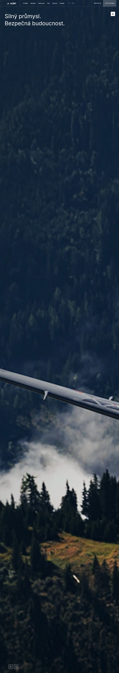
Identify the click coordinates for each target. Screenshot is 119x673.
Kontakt (62, 3)
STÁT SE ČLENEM (109, 3)
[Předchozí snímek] (11, 666)
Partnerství (41, 3)
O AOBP (25, 3)
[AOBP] (11, 3)
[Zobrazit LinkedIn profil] (113, 14)
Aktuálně (33, 3)
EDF (48, 3)
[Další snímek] (16, 666)
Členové (54, 3)
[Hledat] (68, 3)
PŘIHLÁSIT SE (97, 3)
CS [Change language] (73, 3)
